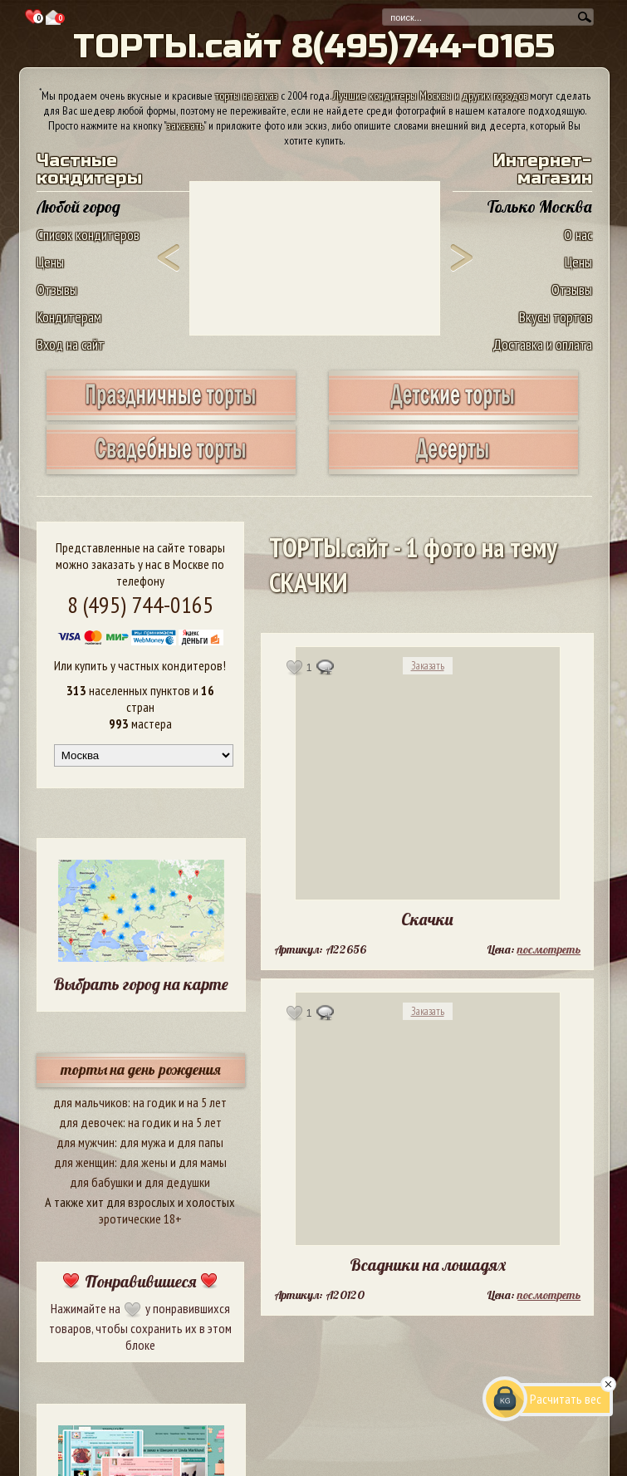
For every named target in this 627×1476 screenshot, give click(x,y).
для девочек (91, 1122)
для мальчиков (90, 1102)
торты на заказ (246, 95)
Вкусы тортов (555, 316)
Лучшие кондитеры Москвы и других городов (430, 95)
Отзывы (57, 289)
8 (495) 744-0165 (140, 604)
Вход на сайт (71, 344)
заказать (185, 125)
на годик (154, 1102)
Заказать (427, 666)
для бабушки (102, 1182)
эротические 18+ (140, 1218)
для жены (144, 1162)
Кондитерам (69, 316)
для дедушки (177, 1182)
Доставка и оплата (542, 344)
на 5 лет (207, 1102)
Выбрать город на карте (140, 983)
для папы (200, 1142)
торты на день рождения (141, 1069)
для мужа (143, 1142)
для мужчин (85, 1142)
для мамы (203, 1162)
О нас (578, 234)
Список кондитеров (88, 234)
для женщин (84, 1162)
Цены (50, 262)
